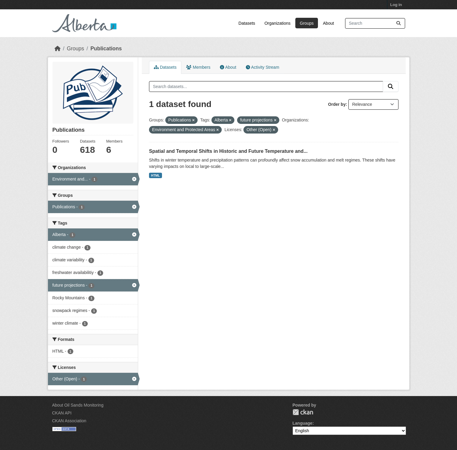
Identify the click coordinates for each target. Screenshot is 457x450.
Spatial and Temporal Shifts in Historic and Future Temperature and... (228, 151)
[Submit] (398, 23)
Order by (337, 104)
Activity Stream (262, 67)
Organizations (277, 23)
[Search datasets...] (375, 23)
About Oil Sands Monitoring (77, 405)
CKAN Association (69, 420)
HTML (155, 175)
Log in (396, 4)
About (328, 23)
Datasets (247, 23)
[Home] (58, 49)
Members (198, 67)
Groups (307, 23)
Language (303, 423)
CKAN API (62, 413)
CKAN (303, 412)
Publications (106, 49)
